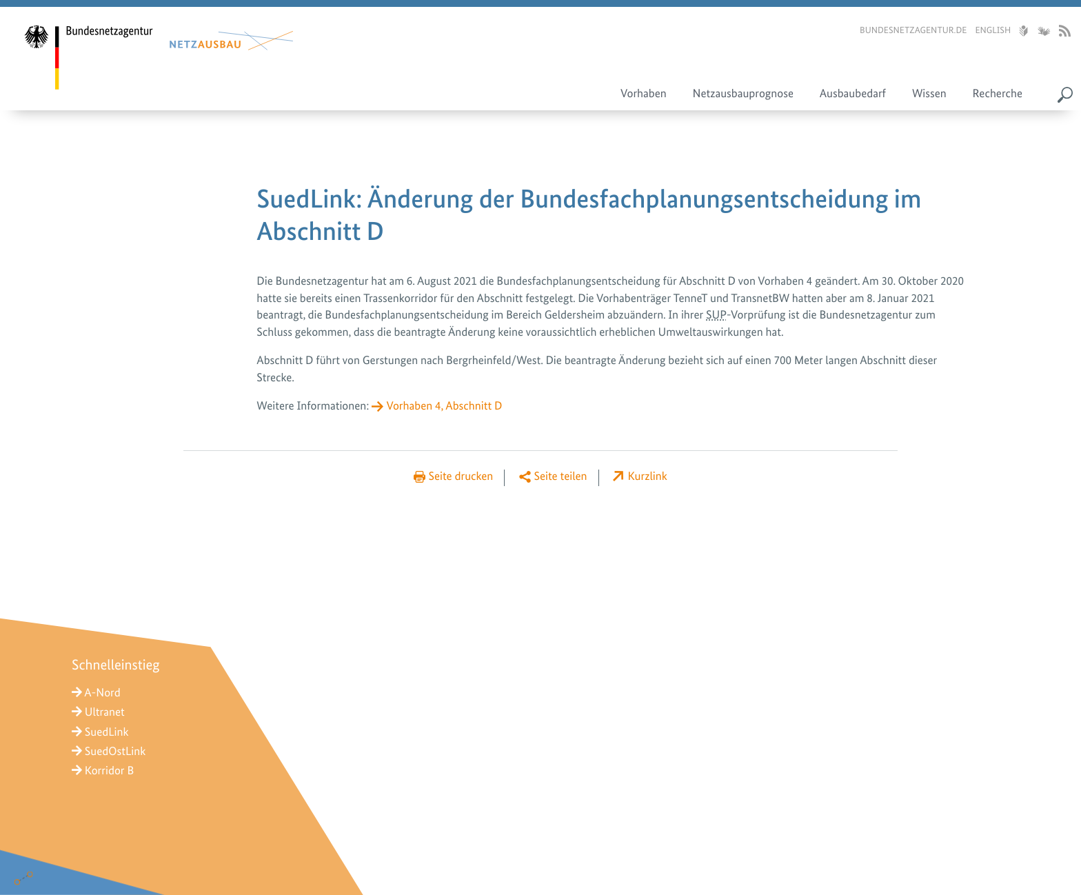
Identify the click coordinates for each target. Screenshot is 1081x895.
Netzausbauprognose (743, 94)
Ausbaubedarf (853, 94)
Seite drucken (460, 476)
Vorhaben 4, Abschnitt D (444, 406)
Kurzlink (647, 476)
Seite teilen (560, 476)
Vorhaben (643, 94)
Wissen (929, 94)
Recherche (997, 94)
